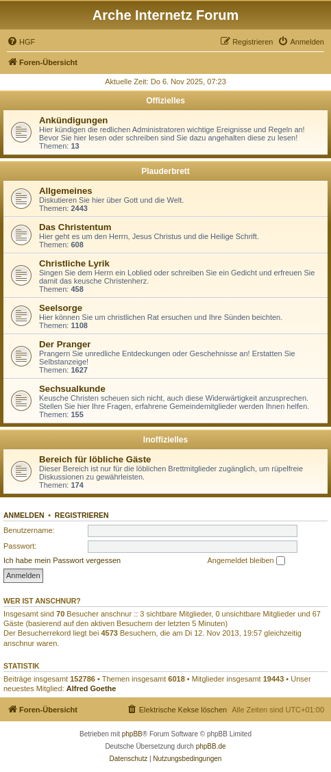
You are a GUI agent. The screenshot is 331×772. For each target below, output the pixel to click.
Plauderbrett (165, 171)
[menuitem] (21, 42)
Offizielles (165, 100)
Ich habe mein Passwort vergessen (62, 560)
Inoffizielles (165, 440)
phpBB (132, 734)
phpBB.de (211, 746)
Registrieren (82, 515)
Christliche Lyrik (74, 263)
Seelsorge (60, 308)
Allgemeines (66, 191)
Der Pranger (65, 344)
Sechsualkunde (72, 389)
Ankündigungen (73, 120)
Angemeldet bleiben (245, 561)
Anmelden (24, 515)
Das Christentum (75, 227)
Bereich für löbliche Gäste (95, 459)
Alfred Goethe (91, 688)
